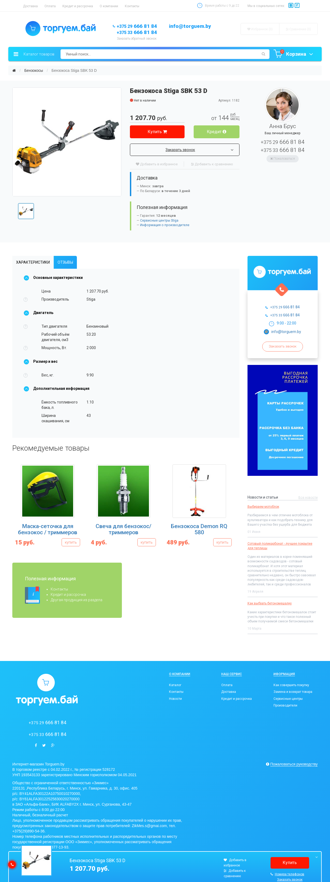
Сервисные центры (288, 699)
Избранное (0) (260, 29)
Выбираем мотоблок (263, 507)
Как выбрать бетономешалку (270, 603)
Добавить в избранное (157, 164)
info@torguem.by (190, 26)
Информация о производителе (164, 225)
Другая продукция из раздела (76, 600)
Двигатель (38, 313)
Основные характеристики (53, 277)
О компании (109, 6)
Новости (175, 699)
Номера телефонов (287, 874)
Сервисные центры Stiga (159, 220)
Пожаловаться (282, 158)
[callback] (12, 865)
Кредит (216, 131)
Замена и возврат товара (292, 692)
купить (71, 542)
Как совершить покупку (291, 685)
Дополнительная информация (56, 388)
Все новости (308, 497)
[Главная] (14, 70)
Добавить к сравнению (212, 164)
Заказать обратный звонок (136, 38)
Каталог (175, 685)
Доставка (30, 6)
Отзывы (65, 262)
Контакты (132, 6)
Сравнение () (298, 29)
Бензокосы (33, 70)
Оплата (50, 6)
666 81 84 (137, 26)
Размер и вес (41, 361)
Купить (157, 131)
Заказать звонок (199, 150)
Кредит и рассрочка (77, 6)
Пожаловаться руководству (294, 764)
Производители (285, 705)
